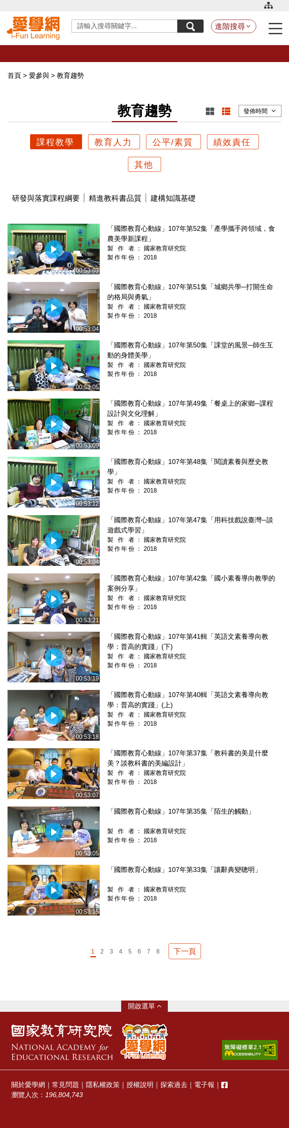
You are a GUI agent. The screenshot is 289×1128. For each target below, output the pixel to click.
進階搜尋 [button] (230, 26)
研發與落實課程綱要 (46, 198)
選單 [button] (148, 1006)
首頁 (15, 75)
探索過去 (173, 1085)
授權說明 (140, 1085)
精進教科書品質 (115, 198)
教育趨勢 (70, 75)
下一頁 (184, 951)
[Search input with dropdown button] (124, 26)
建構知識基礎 (173, 198)
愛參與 (39, 75)
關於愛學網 (28, 1085)
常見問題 (65, 1085)
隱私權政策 (103, 1085)
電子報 (204, 1085)
